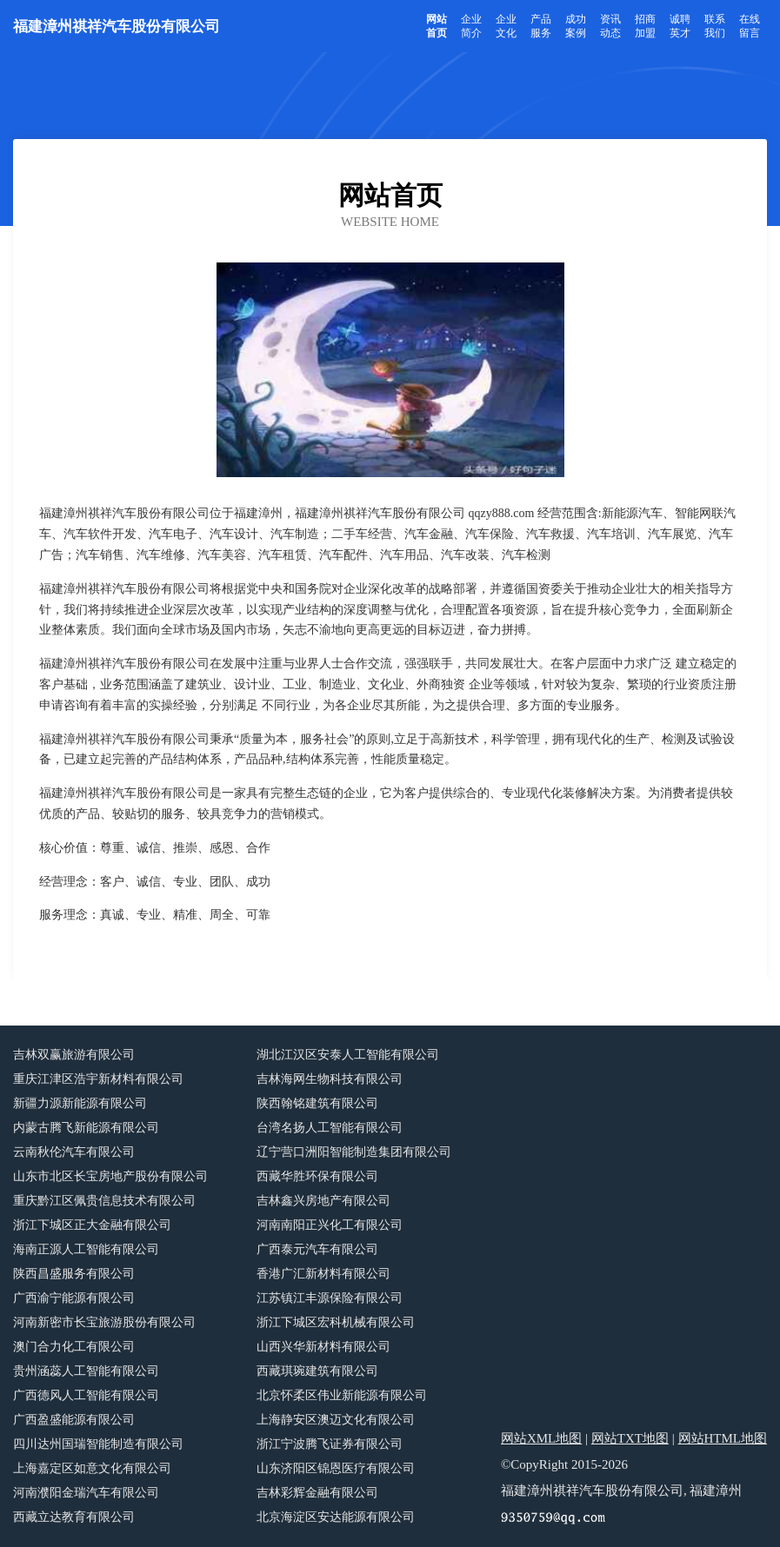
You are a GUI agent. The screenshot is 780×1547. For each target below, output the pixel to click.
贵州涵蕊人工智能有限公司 (86, 1371)
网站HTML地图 (723, 1438)
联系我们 (714, 26)
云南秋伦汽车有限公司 (74, 1152)
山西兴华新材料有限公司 (323, 1346)
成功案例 (575, 26)
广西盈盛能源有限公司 (74, 1419)
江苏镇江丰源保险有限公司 (330, 1298)
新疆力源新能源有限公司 (80, 1103)
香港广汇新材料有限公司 (323, 1273)
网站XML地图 (541, 1438)
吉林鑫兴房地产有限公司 (323, 1200)
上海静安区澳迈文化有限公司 (336, 1419)
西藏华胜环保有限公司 (317, 1176)
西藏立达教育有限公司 (74, 1517)
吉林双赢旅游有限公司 (74, 1054)
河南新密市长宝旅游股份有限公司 (104, 1322)
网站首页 (436, 26)
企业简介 (471, 26)
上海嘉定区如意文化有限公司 (92, 1468)
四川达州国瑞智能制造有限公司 (98, 1444)
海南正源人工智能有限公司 (86, 1249)
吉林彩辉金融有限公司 (317, 1492)
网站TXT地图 (630, 1438)
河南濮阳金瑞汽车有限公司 (86, 1492)
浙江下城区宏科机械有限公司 (336, 1322)
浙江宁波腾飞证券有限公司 (330, 1444)
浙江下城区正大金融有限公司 (92, 1225)
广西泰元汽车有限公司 (317, 1249)
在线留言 (749, 26)
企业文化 (506, 26)
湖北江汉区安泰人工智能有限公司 (348, 1054)
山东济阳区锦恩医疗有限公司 (336, 1468)
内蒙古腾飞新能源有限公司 (86, 1127)
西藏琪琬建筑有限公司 (317, 1371)
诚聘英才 (680, 26)
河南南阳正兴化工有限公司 (330, 1225)
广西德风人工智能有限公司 (86, 1395)
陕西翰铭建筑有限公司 (317, 1103)
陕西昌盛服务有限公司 (74, 1273)
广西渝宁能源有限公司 (74, 1298)
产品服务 (540, 26)
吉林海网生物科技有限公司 (330, 1079)
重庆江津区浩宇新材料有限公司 (98, 1079)
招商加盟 (645, 26)
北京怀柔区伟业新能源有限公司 (342, 1395)
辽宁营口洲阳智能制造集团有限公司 (354, 1152)
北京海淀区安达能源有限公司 (336, 1517)
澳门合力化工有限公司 (74, 1346)
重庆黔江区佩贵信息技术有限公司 (104, 1200)
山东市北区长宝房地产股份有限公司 (110, 1176)
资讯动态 (610, 26)
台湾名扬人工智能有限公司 (330, 1127)
